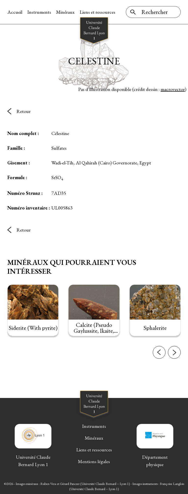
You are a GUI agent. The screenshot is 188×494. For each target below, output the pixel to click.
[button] (159, 353)
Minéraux (65, 12)
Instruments (39, 12)
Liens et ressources (97, 12)
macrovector (173, 89)
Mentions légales (94, 461)
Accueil (14, 12)
